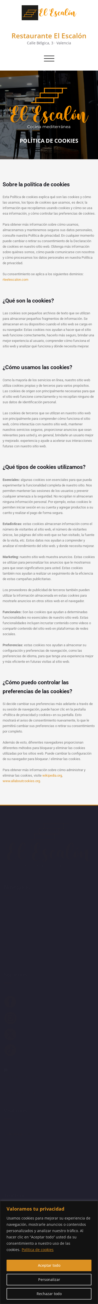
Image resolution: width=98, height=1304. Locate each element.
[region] (49, 1252)
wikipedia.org (52, 775)
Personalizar (49, 1279)
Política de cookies (38, 1249)
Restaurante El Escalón (49, 35)
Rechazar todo (49, 1293)
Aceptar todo (49, 1265)
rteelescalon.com (15, 280)
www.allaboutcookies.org (21, 781)
